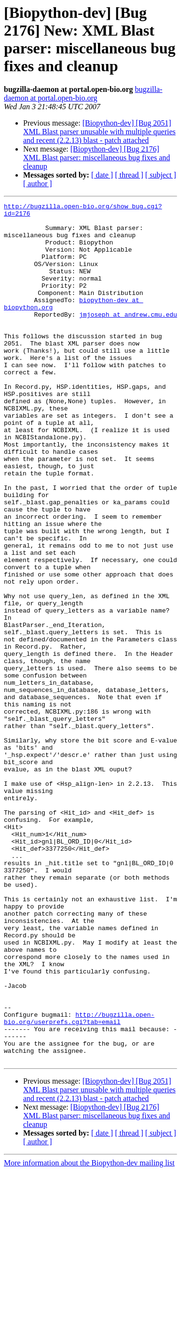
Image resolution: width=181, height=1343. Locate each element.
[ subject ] (160, 175)
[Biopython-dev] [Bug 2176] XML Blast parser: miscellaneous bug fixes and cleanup (96, 157)
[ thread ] (129, 175)
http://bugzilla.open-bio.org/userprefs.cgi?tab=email (79, 1181)
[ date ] (102, 175)
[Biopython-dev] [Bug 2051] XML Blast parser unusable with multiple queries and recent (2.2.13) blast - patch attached (99, 131)
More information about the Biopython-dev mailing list (89, 1334)
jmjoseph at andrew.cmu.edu (128, 337)
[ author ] (37, 183)
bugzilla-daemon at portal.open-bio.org (83, 93)
